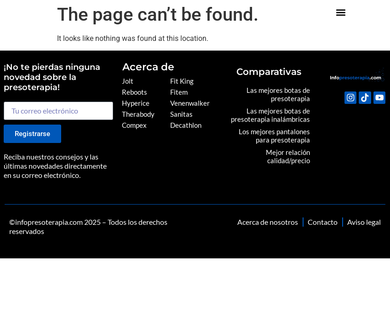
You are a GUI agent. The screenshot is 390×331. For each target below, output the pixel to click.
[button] (374, 14)
